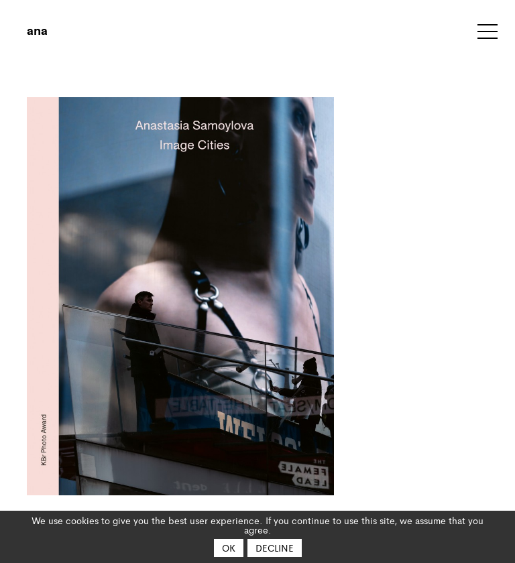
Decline (274, 547)
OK (228, 547)
